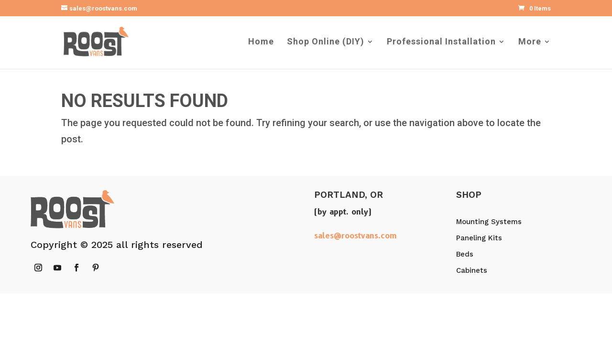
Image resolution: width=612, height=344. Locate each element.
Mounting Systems (489, 221)
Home (261, 42)
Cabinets (471, 270)
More (529, 42)
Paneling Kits (479, 238)
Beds (464, 254)
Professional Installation (441, 42)
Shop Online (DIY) (325, 42)
